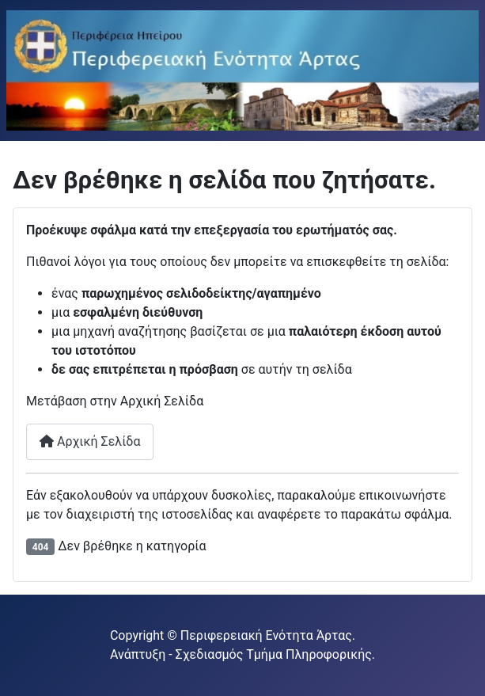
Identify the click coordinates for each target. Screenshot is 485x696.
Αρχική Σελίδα (90, 441)
